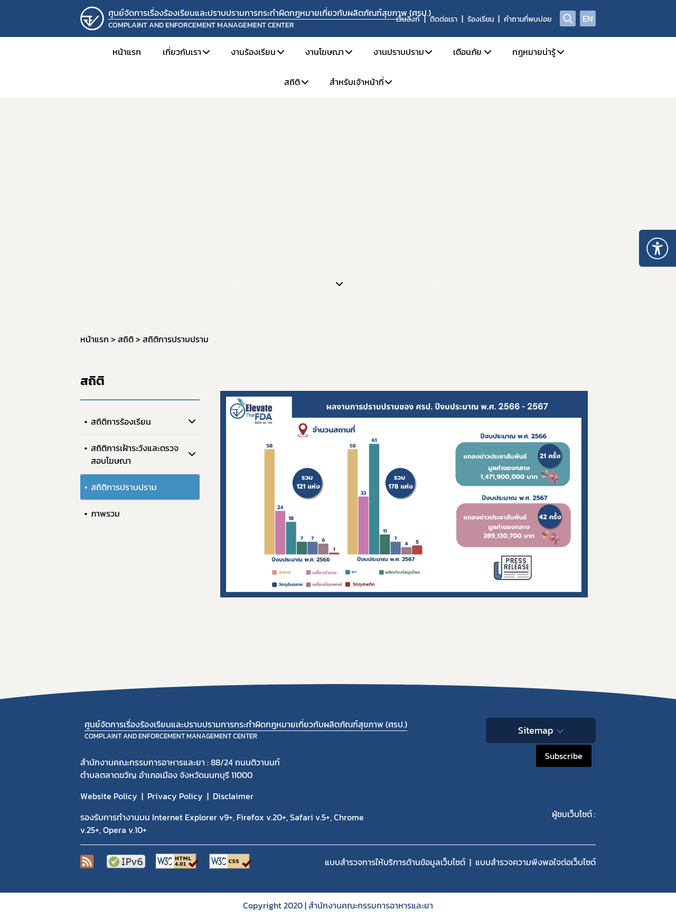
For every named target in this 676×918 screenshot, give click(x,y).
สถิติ (292, 82)
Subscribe (564, 756)
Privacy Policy (175, 796)
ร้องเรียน (480, 19)
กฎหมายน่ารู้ (534, 51)
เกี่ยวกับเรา (182, 51)
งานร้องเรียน (253, 51)
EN (588, 18)
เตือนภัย (467, 51)
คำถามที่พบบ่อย (527, 19)
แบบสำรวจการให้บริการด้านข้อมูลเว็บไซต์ (395, 862)
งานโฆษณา (324, 51)
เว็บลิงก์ (408, 19)
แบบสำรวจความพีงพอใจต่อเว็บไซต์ (535, 862)
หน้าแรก (126, 51)
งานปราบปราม (398, 51)
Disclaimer (233, 796)
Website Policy (108, 796)
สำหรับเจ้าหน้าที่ (357, 82)
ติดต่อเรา (443, 19)
